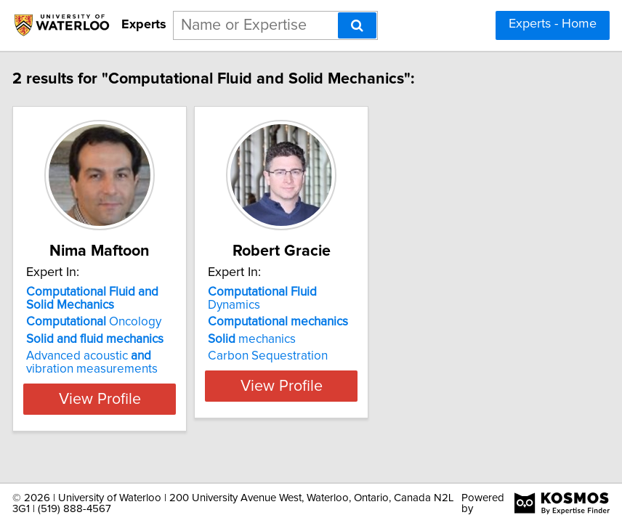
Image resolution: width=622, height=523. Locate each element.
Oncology (119, 321)
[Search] (357, 25)
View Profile (126, 399)
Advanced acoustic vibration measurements (118, 362)
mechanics (278, 339)
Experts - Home (553, 24)
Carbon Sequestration (294, 355)
